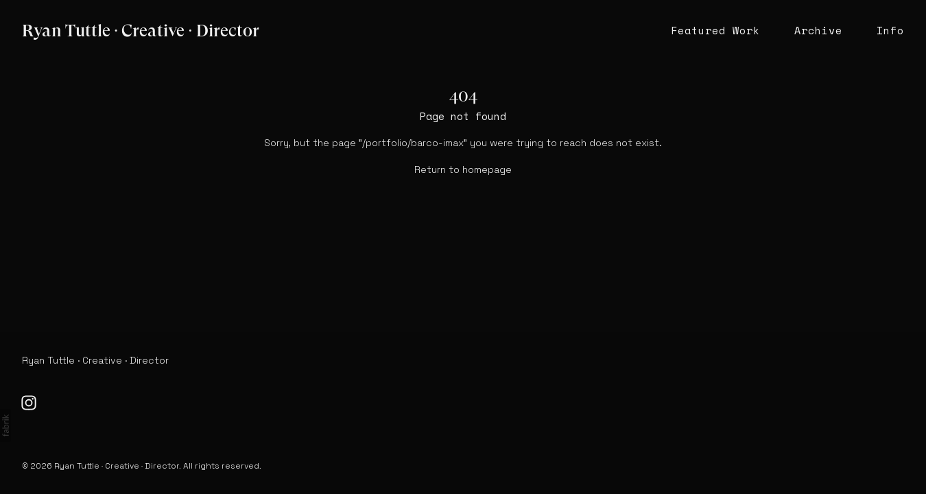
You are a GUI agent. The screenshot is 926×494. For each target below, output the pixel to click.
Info (890, 30)
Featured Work (715, 30)
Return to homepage (463, 169)
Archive (818, 30)
